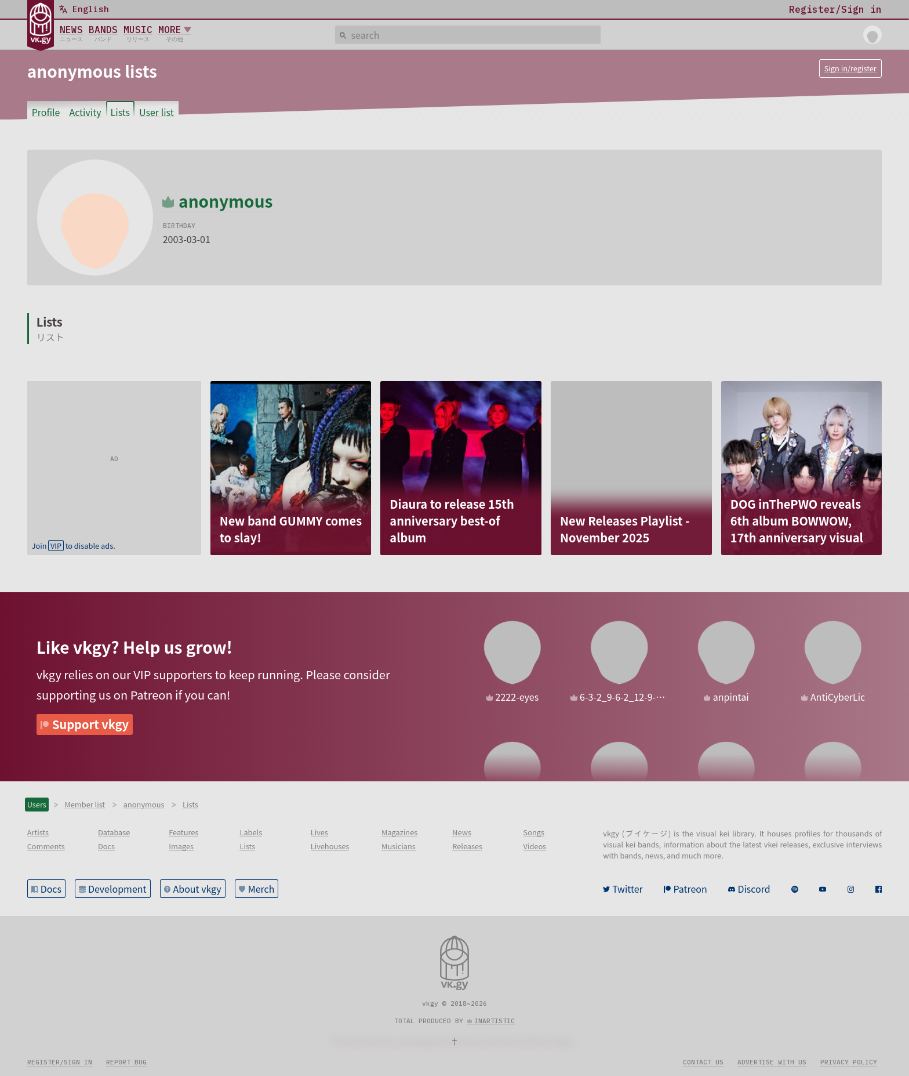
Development (117, 889)
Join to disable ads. (73, 545)
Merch (261, 889)
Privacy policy (848, 1062)
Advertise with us (771, 1062)
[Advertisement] (114, 453)
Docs (51, 889)
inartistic (494, 1021)
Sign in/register (850, 68)
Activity (85, 112)
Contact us (703, 1062)
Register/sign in (59, 1062)
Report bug (126, 1062)
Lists (120, 112)
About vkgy (197, 889)
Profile (46, 112)
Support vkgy (90, 724)
